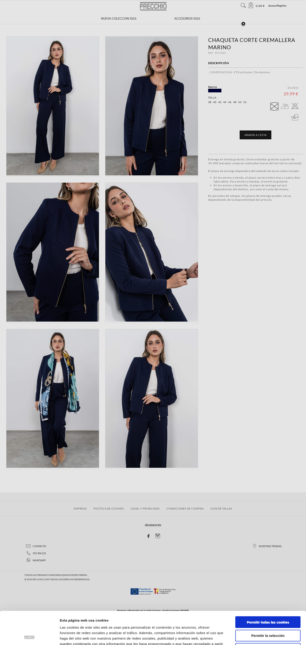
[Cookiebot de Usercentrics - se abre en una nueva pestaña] (29, 636)
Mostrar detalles (245, 636)
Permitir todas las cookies (268, 589)
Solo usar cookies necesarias (268, 616)
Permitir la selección (268, 603)
